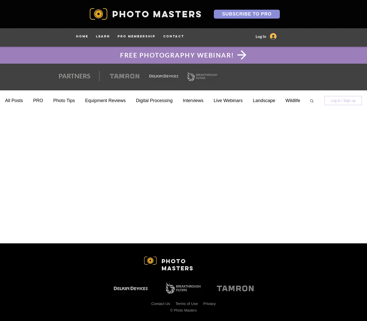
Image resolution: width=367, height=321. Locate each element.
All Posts (14, 100)
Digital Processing (154, 100)
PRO (38, 100)
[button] (103, 36)
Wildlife (292, 100)
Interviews (193, 100)
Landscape (264, 100)
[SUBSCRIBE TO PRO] (247, 14)
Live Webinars (228, 100)
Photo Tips (64, 100)
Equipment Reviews (105, 100)
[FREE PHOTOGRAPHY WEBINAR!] (183, 55)
